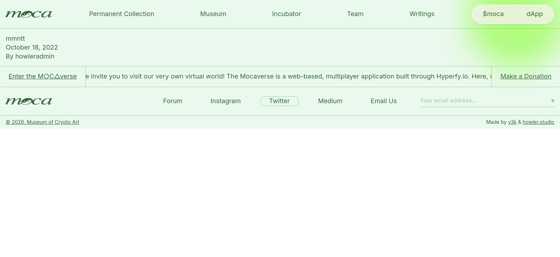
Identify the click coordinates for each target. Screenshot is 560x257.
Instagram (226, 101)
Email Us (384, 101)
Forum (172, 101)
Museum (213, 13)
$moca (493, 13)
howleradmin (34, 56)
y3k (512, 122)
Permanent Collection (121, 13)
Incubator (286, 13)
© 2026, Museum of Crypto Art (42, 122)
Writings (422, 13)
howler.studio (538, 122)
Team (355, 13)
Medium (330, 101)
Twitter (279, 101)
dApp (535, 13)
